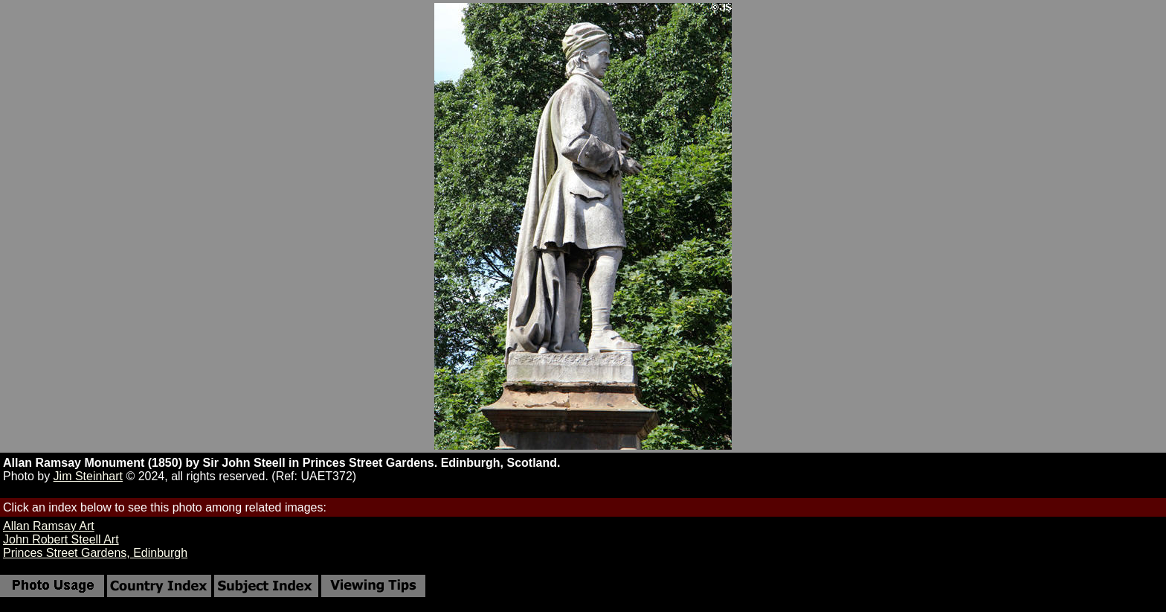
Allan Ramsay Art (48, 526)
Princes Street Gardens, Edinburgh (95, 552)
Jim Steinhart (88, 476)
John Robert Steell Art (61, 539)
